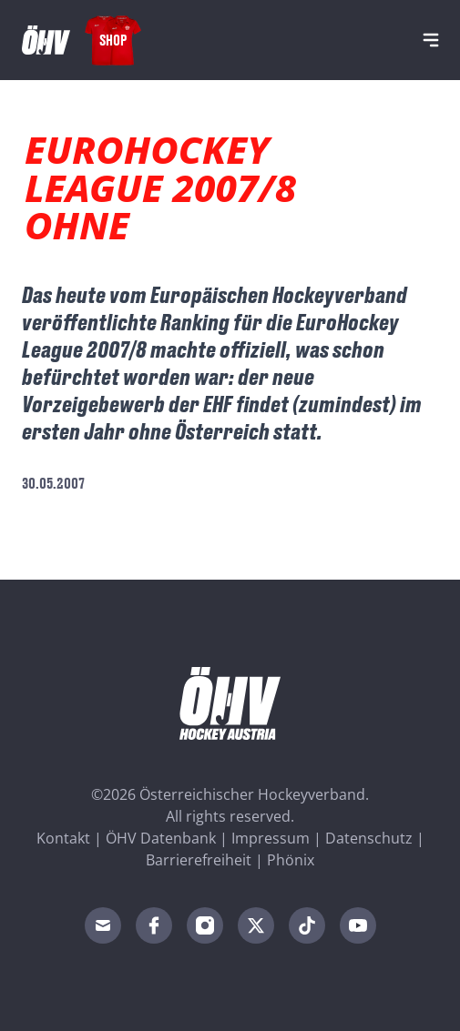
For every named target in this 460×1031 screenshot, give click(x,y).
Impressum (270, 838)
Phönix (290, 860)
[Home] (46, 40)
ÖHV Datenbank (161, 838)
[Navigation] (431, 40)
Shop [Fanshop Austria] (113, 39)
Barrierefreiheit (198, 860)
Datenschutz (369, 838)
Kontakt (63, 838)
